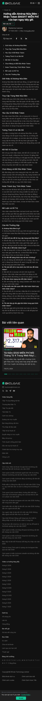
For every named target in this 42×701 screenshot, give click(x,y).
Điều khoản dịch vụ (8, 676)
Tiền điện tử (8, 349)
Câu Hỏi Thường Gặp (12, 74)
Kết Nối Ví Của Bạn (11, 60)
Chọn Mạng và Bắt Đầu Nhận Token (18, 63)
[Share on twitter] (3, 391)
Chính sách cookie (8, 680)
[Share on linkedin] (7, 391)
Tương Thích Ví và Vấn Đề (14, 56)
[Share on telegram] (10, 391)
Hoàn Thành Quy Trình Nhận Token (17, 67)
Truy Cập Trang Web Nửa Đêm (15, 49)
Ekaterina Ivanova (16, 28)
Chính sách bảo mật (28, 676)
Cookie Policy (25, 695)
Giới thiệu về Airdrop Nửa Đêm (16, 45)
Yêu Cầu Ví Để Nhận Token (14, 53)
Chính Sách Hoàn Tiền (29, 680)
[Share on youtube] (14, 391)
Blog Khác (13, 663)
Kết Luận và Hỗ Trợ (12, 71)
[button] (33, 3)
